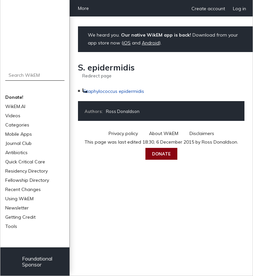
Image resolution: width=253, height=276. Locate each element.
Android (150, 43)
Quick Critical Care (25, 162)
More (83, 8)
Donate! (14, 97)
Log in (239, 9)
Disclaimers (202, 133)
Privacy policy (123, 133)
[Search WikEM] (35, 75)
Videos (12, 116)
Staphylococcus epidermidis (113, 91)
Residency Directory (26, 171)
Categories (17, 125)
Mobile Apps (18, 134)
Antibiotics (16, 152)
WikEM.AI (15, 106)
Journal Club (18, 143)
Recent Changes (23, 189)
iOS (127, 43)
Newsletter (17, 208)
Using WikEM (19, 199)
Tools (11, 226)
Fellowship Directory (27, 180)
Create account (208, 9)
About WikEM (163, 133)
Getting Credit (20, 217)
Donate (161, 153)
